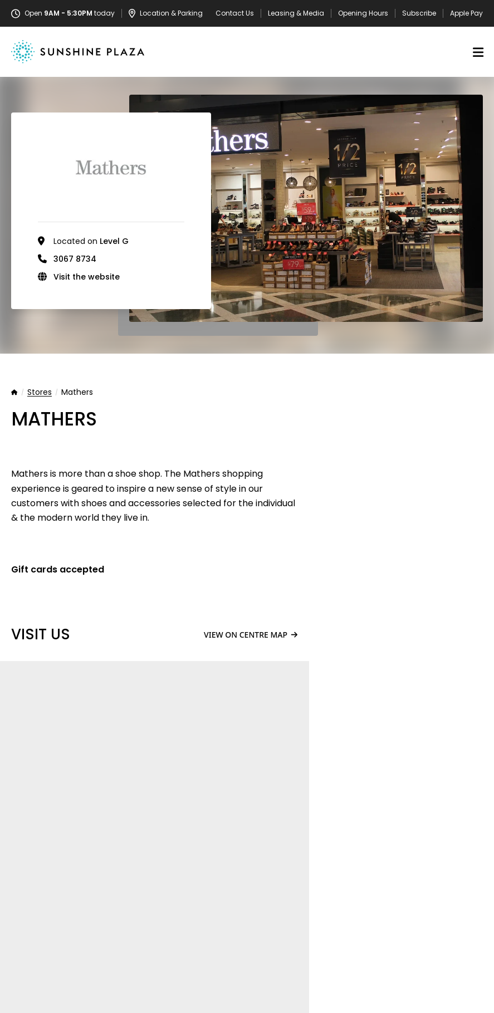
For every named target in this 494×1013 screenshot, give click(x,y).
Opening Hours (363, 13)
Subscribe (419, 13)
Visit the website (86, 276)
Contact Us (235, 13)
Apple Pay (466, 13)
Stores (39, 393)
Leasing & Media (296, 13)
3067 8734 (74, 259)
